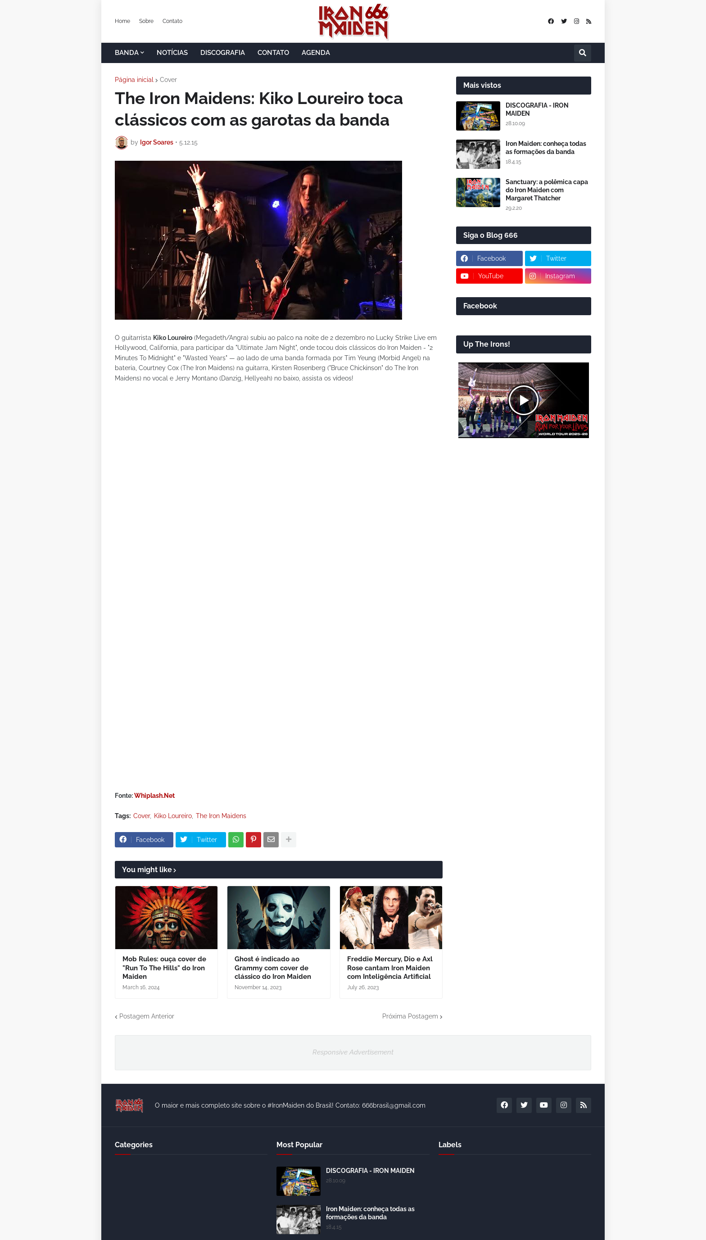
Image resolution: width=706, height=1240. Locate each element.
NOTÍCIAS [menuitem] (172, 53)
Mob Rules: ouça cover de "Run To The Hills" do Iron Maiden (164, 968)
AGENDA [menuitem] (316, 53)
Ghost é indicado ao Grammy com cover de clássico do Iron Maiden (273, 968)
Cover (168, 80)
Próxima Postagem (410, 1016)
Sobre (146, 21)
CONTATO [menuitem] (273, 53)
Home (122, 21)
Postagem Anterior (146, 1016)
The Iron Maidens (221, 815)
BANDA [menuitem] (127, 53)
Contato (172, 21)
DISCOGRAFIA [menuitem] (222, 53)
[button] (582, 53)
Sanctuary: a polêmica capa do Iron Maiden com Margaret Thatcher (547, 190)
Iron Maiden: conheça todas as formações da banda (546, 147)
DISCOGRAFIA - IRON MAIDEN (537, 109)
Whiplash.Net (154, 795)
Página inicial (134, 80)
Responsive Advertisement (353, 1052)
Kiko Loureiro (173, 815)
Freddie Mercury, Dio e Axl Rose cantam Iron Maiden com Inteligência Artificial (390, 968)
